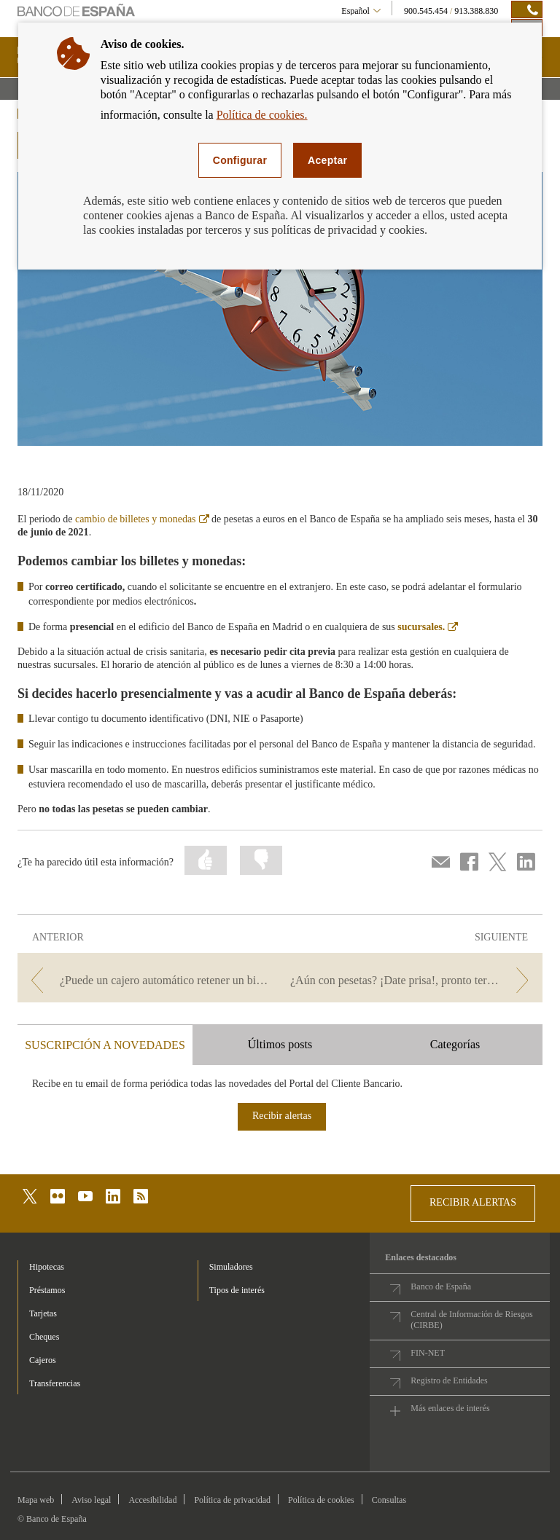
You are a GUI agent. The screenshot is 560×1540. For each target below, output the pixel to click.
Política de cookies (321, 1500)
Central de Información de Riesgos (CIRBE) (471, 1319)
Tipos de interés (237, 1290)
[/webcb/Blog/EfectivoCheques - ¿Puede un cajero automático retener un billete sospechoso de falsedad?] (147, 980)
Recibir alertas (281, 1115)
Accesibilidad (152, 1500)
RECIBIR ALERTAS (472, 1202)
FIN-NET (428, 1353)
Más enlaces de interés (450, 1408)
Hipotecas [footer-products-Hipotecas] (46, 1267)
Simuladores (231, 1267)
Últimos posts (280, 1044)
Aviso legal (91, 1500)
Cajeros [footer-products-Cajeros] (42, 1360)
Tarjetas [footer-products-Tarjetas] (43, 1313)
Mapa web (36, 1500)
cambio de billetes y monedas (142, 519)
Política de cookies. (262, 115)
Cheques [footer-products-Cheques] (44, 1337)
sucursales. (427, 626)
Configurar (240, 160)
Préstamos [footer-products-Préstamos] (47, 1290)
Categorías (455, 1044)
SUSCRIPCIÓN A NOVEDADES (105, 1045)
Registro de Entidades (449, 1380)
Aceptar (327, 160)
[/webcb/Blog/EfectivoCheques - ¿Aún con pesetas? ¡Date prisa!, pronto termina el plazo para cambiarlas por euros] (412, 980)
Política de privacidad (232, 1500)
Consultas (389, 1500)
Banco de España (441, 1286)
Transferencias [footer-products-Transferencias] (54, 1383)
